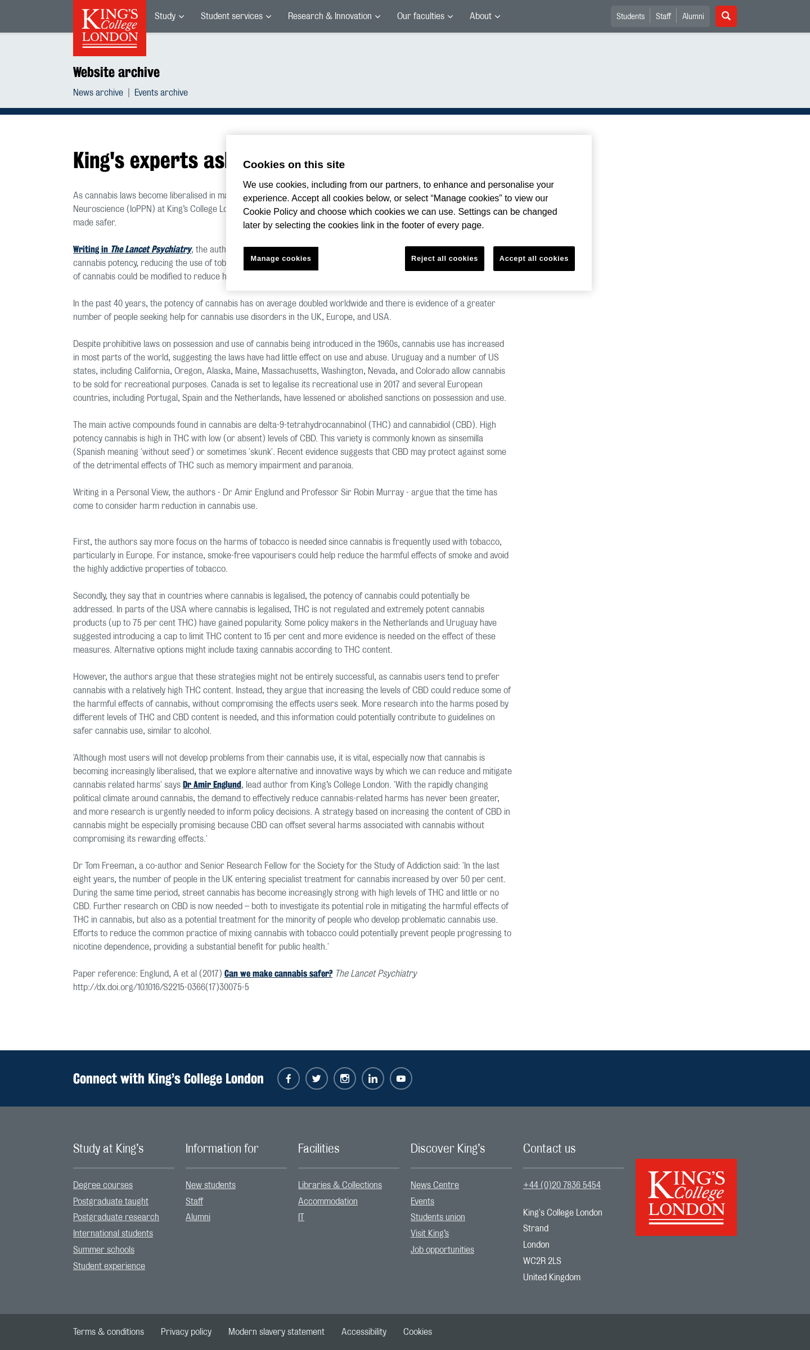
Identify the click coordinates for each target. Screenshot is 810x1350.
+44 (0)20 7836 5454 (562, 1185)
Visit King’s (430, 1233)
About (481, 16)
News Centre (435, 1185)
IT (301, 1217)
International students (113, 1233)
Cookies (417, 1332)
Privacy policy (186, 1332)
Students (630, 17)
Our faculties (420, 16)
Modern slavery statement (276, 1332)
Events (422, 1201)
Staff (663, 17)
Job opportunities (442, 1249)
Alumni (693, 17)
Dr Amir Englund (212, 784)
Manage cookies (281, 258)
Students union (438, 1217)
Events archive (161, 92)
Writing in (132, 249)
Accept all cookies (534, 258)
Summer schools (103, 1249)
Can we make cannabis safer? (278, 973)
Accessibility (363, 1332)
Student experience (109, 1266)
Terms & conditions (108, 1332)
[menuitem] (169, 16)
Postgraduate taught (110, 1201)
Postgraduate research (116, 1217)
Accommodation (328, 1201)
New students (211, 1185)
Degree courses (103, 1185)
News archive (98, 92)
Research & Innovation (330, 16)
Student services (232, 16)
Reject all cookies (444, 258)
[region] (409, 213)
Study (165, 16)
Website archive (116, 72)
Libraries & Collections (340, 1185)
